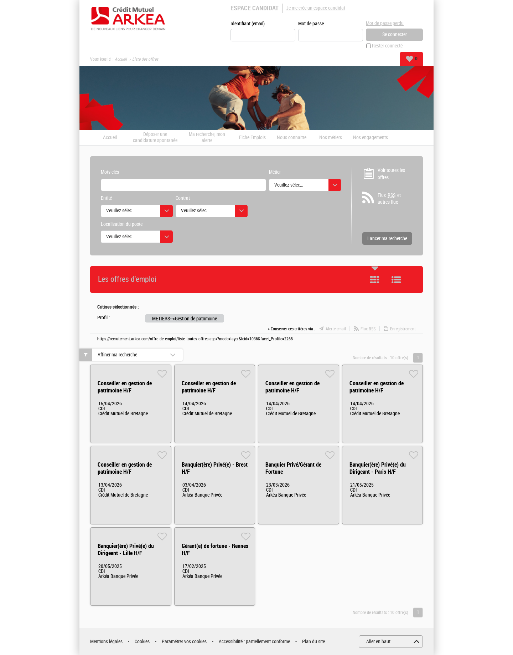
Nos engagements (370, 138)
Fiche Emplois (252, 138)
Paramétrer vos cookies (184, 642)
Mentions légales (106, 642)
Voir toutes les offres (391, 174)
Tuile (374, 279)
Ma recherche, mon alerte (207, 137)
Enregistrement (403, 328)
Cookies (142, 642)
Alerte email (336, 328)
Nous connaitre (291, 138)
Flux (368, 328)
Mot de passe (311, 24)
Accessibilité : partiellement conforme (254, 642)
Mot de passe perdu (385, 23)
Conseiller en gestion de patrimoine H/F (125, 387)
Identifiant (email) (247, 24)
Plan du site (313, 642)
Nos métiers (330, 138)
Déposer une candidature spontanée (155, 137)
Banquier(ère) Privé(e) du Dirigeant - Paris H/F (377, 468)
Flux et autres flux (389, 198)
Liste (396, 279)
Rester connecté (387, 46)
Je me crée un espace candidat (315, 8)
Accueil (121, 59)
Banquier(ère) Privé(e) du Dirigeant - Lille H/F (126, 550)
